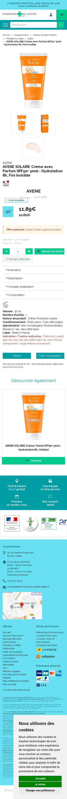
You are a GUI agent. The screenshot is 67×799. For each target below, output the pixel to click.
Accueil (6, 35)
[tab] (33, 270)
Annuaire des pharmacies (16, 690)
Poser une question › (51, 355)
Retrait (17, 485)
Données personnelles (14, 674)
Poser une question (13, 651)
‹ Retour (16, 355)
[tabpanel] (33, 427)
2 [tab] (15, 469)
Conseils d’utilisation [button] (20, 286)
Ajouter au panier (50, 251)
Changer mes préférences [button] (40, 790)
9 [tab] (52, 469)
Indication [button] (13, 270)
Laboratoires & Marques (15, 655)
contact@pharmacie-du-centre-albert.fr (28, 586)
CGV (5, 668)
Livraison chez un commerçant (45, 640)
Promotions (9, 658)
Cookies (7, 677)
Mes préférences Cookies (16, 681)
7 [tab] (41, 469)
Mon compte (9, 684)
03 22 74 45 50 (15, 580)
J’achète (33, 460)
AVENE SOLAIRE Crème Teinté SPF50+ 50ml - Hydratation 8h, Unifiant (33, 447)
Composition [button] (15, 295)
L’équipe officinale (12, 638)
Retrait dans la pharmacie (50, 632)
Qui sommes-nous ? (13, 635)
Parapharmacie (21, 35)
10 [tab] (57, 469)
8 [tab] (47, 469)
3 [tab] (20, 469)
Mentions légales (12, 671)
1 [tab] (9, 469)
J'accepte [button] (40, 778)
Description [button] (14, 278)
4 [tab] (25, 469)
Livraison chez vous (46, 635)
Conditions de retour (47, 645)
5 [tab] (31, 469)
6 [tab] (36, 469)
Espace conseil (10, 661)
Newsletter (8, 664)
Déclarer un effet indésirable (12, 647)
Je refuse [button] (40, 784)
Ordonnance (9, 642)
